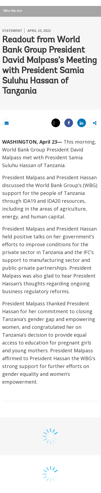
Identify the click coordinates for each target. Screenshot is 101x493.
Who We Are (12, 10)
